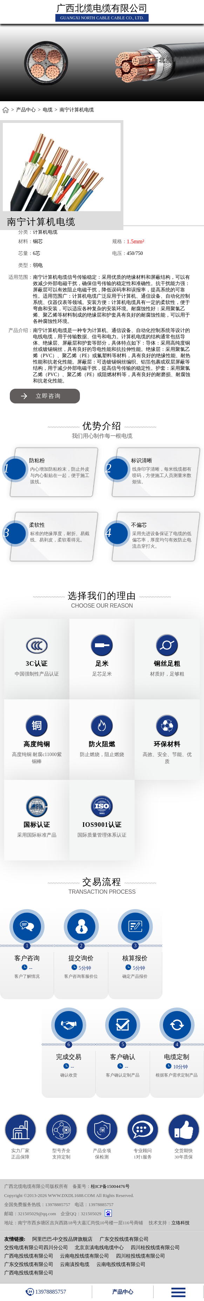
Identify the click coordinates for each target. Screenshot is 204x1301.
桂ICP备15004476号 (110, 1186)
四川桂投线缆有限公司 (155, 1247)
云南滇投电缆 (74, 1264)
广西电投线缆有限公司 (28, 1256)
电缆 (48, 109)
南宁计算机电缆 (77, 109)
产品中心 (26, 109)
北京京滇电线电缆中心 (99, 1247)
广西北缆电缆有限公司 (102, 8)
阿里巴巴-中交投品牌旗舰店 (62, 1239)
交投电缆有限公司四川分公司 (36, 1247)
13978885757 (46, 1291)
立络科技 (180, 1222)
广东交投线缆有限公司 (124, 1239)
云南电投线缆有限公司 (84, 1256)
